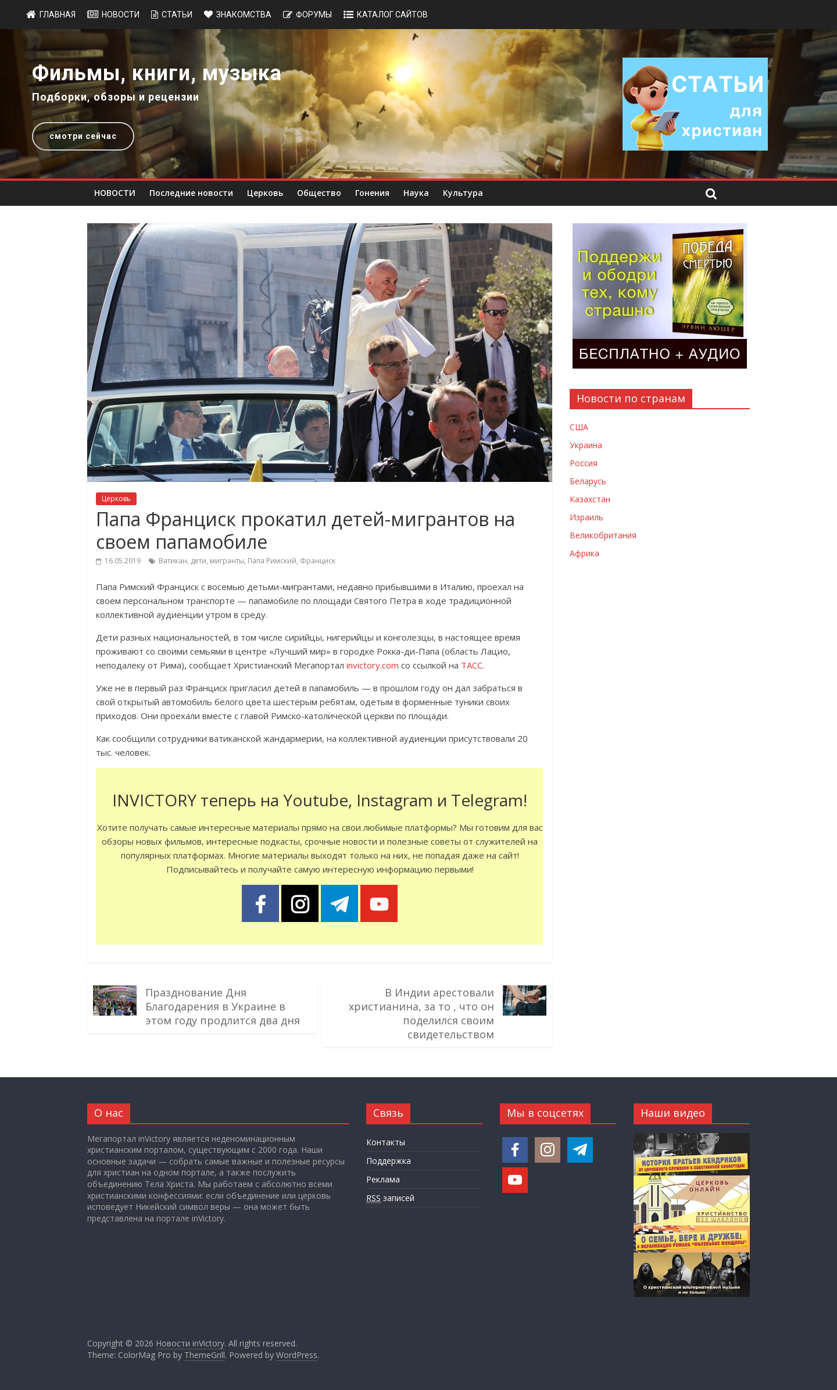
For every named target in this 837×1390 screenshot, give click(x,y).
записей (390, 1198)
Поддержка (388, 1160)
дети (198, 561)
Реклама (383, 1179)
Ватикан (173, 561)
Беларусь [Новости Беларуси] (588, 481)
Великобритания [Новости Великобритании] (603, 535)
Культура (463, 192)
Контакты (385, 1142)
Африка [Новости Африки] (584, 553)
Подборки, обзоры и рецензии (115, 97)
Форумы (314, 14)
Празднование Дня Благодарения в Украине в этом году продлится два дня (222, 1006)
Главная (58, 14)
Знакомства (243, 14)
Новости (121, 14)
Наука (416, 192)
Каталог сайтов (392, 14)
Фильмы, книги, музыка (157, 73)
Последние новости (191, 192)
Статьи (177, 14)
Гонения (372, 192)
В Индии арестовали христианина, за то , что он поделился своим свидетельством (421, 1013)
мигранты (227, 561)
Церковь (265, 192)
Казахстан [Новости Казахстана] (590, 499)
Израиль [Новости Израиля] (586, 517)
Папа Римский (272, 561)
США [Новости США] (579, 427)
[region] (418, 103)
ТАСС (471, 665)
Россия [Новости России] (584, 463)
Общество (319, 192)
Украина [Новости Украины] (586, 445)
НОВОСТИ (114, 192)
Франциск (317, 561)
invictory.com (372, 665)
